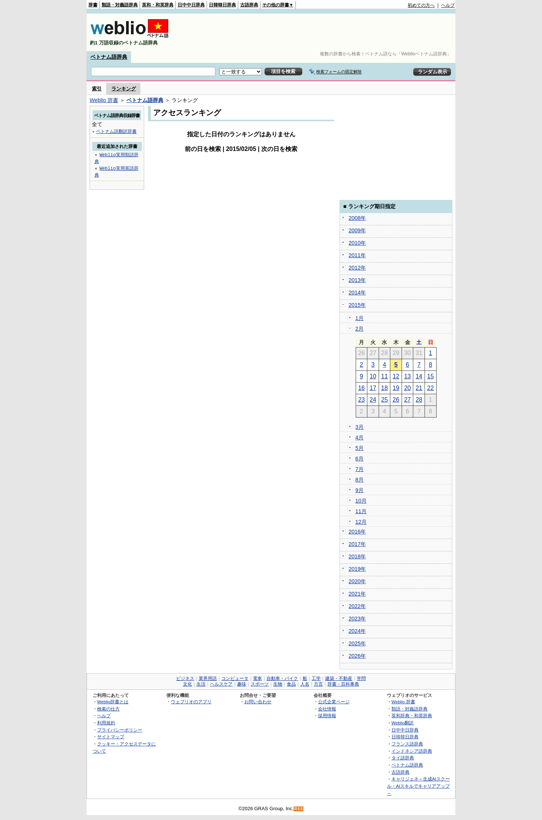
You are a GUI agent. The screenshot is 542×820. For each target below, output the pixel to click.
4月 (359, 437)
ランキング (123, 88)
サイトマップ (110, 736)
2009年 (357, 230)
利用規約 (106, 722)
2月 (359, 329)
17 (373, 388)
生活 (201, 684)
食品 (291, 684)
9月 (359, 490)
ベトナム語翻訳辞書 (116, 131)
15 (430, 376)
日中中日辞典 (191, 5)
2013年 (357, 280)
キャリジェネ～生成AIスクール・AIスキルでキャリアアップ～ (418, 785)
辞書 (92, 5)
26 (396, 399)
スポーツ (260, 684)
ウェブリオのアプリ (191, 701)
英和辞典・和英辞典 (411, 715)
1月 (359, 318)
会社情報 (327, 708)
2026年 (357, 656)
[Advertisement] (318, 32)
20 (407, 388)
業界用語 (208, 678)
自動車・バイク (282, 678)
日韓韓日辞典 (222, 5)
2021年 (357, 594)
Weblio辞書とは (112, 701)
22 (430, 388)
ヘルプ (448, 5)
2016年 (357, 532)
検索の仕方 (108, 708)
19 (396, 388)
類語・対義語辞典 (120, 5)
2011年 (357, 255)
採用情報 (327, 715)
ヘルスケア (221, 684)
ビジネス (185, 678)
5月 (359, 448)
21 (419, 388)
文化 (187, 684)
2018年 (357, 556)
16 (361, 388)
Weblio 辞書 (104, 100)
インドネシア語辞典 (411, 750)
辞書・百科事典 (343, 684)
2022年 (357, 606)
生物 (277, 684)
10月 (361, 501)
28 (419, 399)
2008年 (357, 218)
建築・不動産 (338, 678)
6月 (359, 459)
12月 (361, 522)
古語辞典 (249, 5)
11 (384, 376)
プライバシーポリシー (119, 729)
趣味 (241, 684)
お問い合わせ (257, 701)
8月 (359, 480)
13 (407, 376)
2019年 (357, 569)
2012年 (357, 268)
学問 (361, 678)
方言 (318, 684)
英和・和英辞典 (158, 5)
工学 (316, 678)
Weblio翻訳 (402, 722)
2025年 (357, 643)
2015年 (357, 305)
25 (384, 399)
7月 (359, 469)
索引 (97, 88)
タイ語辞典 (402, 757)
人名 (304, 684)
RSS (298, 809)
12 (396, 376)
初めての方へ (421, 5)
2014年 (357, 293)
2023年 (357, 619)
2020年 (357, 581)
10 (373, 376)
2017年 (357, 544)
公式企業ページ (334, 701)
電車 (257, 678)
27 (407, 399)
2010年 (357, 243)
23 (361, 399)
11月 (361, 511)
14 (419, 376)
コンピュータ (234, 678)
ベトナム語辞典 (108, 57)
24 (373, 399)
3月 (359, 427)
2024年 (357, 631)
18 (384, 388)
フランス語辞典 (407, 743)
